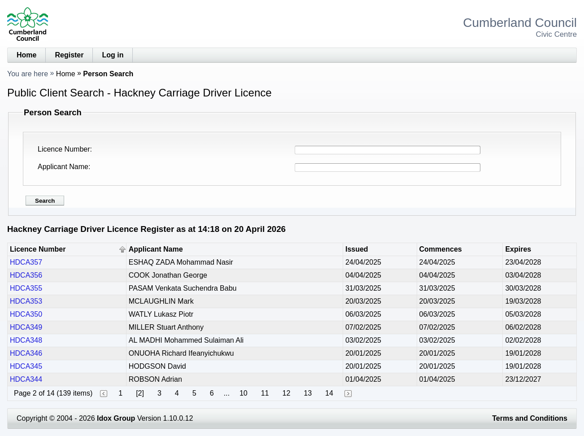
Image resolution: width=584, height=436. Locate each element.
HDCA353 (26, 301)
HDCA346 (26, 353)
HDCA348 (26, 340)
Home (26, 55)
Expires (518, 249)
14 (329, 393)
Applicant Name (63, 166)
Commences (440, 249)
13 (308, 393)
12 (286, 393)
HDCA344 (26, 379)
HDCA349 (26, 327)
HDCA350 (26, 314)
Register (69, 55)
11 (265, 393)
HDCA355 (26, 288)
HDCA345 (26, 366)
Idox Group (116, 418)
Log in (112, 55)
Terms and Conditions (529, 418)
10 (244, 393)
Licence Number (64, 149)
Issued (356, 249)
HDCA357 (26, 262)
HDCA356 (26, 275)
